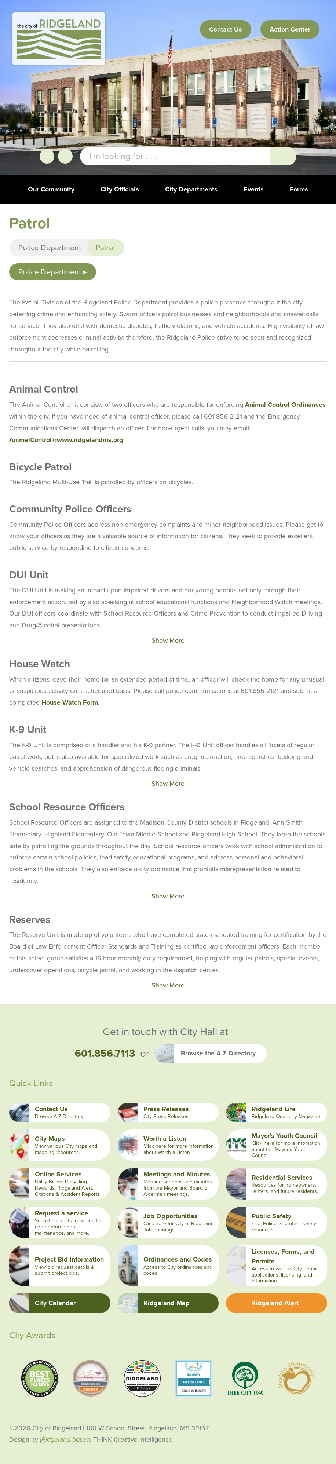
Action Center (290, 29)
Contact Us (225, 29)
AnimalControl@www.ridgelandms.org (66, 440)
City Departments (191, 189)
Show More (168, 640)
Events (254, 189)
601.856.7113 (105, 1053)
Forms (299, 189)
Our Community (51, 189)
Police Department (49, 247)
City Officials (120, 189)
